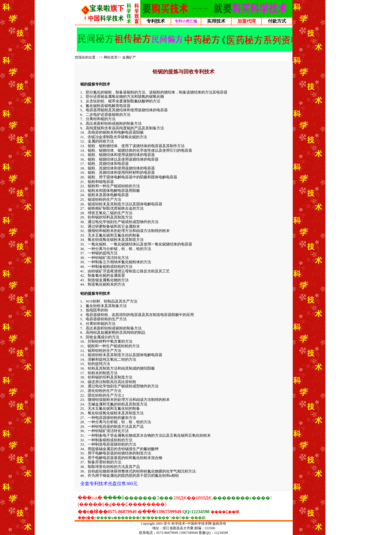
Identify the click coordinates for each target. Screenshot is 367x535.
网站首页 (111, 57)
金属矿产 (129, 57)
